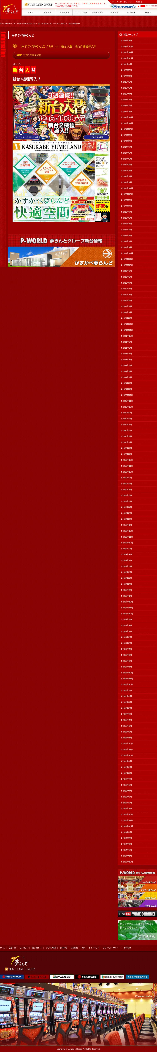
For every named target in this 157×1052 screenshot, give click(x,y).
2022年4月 (127, 300)
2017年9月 (127, 619)
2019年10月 (128, 471)
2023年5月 (127, 223)
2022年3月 (127, 306)
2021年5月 (127, 365)
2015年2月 (127, 802)
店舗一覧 (12, 947)
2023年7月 (127, 211)
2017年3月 (127, 654)
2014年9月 (127, 832)
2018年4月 (127, 578)
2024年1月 (127, 182)
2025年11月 (128, 52)
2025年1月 (127, 111)
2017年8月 (127, 625)
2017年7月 (127, 631)
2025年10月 (128, 58)
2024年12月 (128, 117)
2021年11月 (128, 330)
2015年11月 (128, 749)
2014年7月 (127, 844)
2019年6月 (127, 495)
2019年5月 (127, 501)
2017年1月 (127, 666)
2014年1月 (127, 855)
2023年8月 (127, 206)
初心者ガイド (37, 947)
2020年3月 (127, 442)
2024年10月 (128, 129)
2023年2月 (127, 241)
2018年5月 (127, 572)
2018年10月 (128, 542)
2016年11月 (128, 678)
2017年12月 (128, 601)
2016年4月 (127, 720)
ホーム (2, 947)
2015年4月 (127, 790)
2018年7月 (127, 560)
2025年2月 (127, 105)
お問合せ (139, 2)
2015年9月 (127, 761)
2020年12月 (128, 395)
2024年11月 (128, 123)
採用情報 (63, 947)
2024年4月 (127, 164)
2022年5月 (127, 294)
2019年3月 (127, 513)
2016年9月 (127, 690)
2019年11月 (128, 465)
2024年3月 (127, 170)
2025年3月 (127, 99)
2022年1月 (127, 318)
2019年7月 (127, 489)
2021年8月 (127, 347)
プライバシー (128, 2)
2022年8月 (127, 276)
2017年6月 (127, 637)
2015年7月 (127, 773)
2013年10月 (128, 861)
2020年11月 (128, 400)
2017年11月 (128, 607)
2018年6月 (127, 566)
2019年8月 (127, 483)
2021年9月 (127, 341)
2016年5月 (127, 714)
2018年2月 (127, 589)
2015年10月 (128, 755)
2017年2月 (127, 660)
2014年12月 (128, 814)
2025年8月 (127, 70)
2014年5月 (127, 850)
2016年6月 (127, 708)
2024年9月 (127, 135)
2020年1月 (127, 454)
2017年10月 (128, 613)
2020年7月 (127, 424)
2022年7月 (127, 282)
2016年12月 (128, 672)
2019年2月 (127, 519)
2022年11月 (128, 259)
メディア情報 (17, 23)
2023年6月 (127, 217)
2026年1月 (127, 40)
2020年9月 (127, 412)
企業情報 (74, 947)
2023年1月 (127, 247)
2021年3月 (127, 377)
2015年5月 (127, 785)
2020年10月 (128, 406)
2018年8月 (127, 554)
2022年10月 (128, 265)
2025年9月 (127, 64)
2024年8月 (127, 141)
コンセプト (24, 947)
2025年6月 (127, 81)
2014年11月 (128, 820)
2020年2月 (127, 448)
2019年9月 (127, 477)
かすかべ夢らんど (29, 23)
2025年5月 (127, 87)
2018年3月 (127, 584)
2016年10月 (128, 684)
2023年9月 (127, 200)
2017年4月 (127, 649)
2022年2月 (127, 312)
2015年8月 (127, 767)
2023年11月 (128, 188)
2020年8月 (127, 418)
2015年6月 (127, 779)
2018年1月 (127, 595)
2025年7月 (127, 76)
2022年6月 (127, 288)
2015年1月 (127, 808)
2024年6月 (127, 152)
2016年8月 (127, 696)
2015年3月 (127, 796)
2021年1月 (127, 389)
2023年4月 (127, 229)
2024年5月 (127, 158)
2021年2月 (127, 383)
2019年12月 (128, 459)
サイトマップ (117, 2)
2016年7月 (127, 702)
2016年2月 (127, 731)
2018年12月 (128, 530)
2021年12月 (128, 324)
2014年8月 (127, 838)
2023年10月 (128, 194)
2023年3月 (127, 235)
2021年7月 (127, 353)
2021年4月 (127, 371)
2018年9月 (127, 548)
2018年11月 (128, 536)
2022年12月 (128, 253)
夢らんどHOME (5, 23)
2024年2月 (127, 176)
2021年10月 (128, 335)
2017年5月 (127, 643)
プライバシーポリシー (111, 947)
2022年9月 (127, 270)
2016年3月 (127, 725)
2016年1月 (127, 737)
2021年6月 (127, 359)
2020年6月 (127, 430)
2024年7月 (127, 146)
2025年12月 (128, 46)
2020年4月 (127, 436)
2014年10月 (128, 826)
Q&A (83, 947)
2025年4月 (127, 93)
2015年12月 (128, 743)
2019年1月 (127, 524)
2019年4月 (127, 507)
